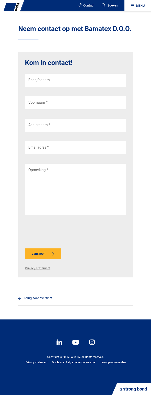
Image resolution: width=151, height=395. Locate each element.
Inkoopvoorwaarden (113, 362)
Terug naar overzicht (38, 298)
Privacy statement (37, 268)
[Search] (109, 5)
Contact (86, 5)
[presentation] (59, 233)
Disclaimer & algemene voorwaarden (74, 362)
